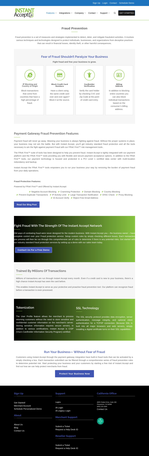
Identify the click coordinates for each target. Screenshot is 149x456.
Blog (16, 428)
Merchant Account (22, 406)
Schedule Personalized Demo (28, 409)
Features (51, 13)
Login (105, 3)
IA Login (59, 408)
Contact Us (19, 431)
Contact (113, 3)
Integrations (65, 13)
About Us (18, 424)
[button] (56, 13)
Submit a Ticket (62, 426)
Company (80, 13)
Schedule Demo (126, 3)
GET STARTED (126, 13)
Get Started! (19, 403)
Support (105, 13)
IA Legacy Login (62, 411)
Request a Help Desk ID (66, 429)
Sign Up (96, 3)
